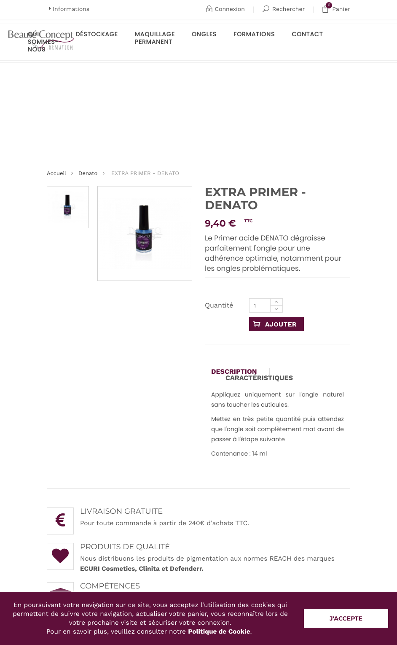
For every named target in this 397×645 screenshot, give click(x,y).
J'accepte (346, 618)
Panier (336, 9)
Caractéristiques (259, 378)
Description (234, 371)
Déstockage (96, 34)
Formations (254, 34)
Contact (307, 34)
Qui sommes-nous (43, 42)
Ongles (204, 34)
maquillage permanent (155, 38)
